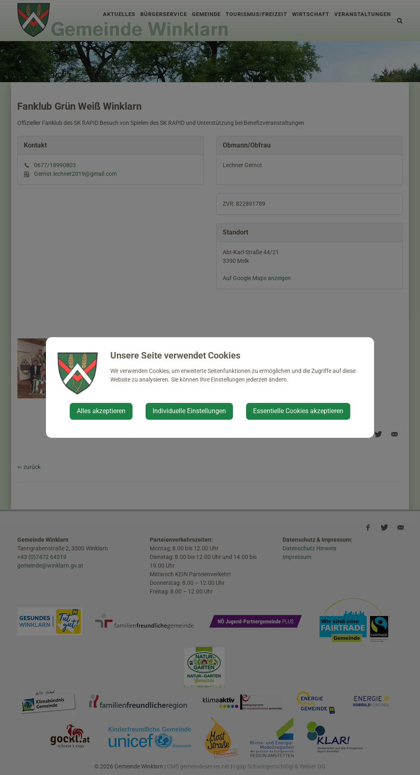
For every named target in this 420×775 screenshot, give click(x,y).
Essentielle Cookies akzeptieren (298, 411)
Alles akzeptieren (101, 411)
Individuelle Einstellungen (189, 411)
